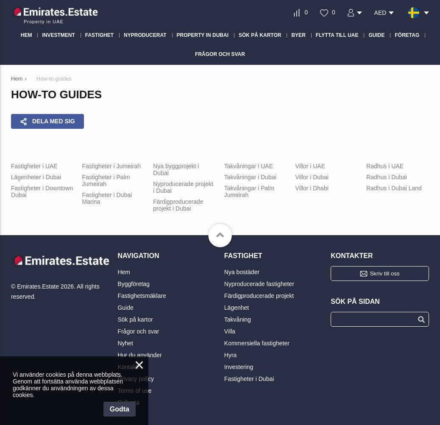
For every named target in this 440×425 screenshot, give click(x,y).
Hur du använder (139, 355)
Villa (229, 331)
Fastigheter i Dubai (249, 378)
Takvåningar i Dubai (250, 177)
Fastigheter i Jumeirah (111, 166)
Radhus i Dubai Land (394, 188)
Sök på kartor (135, 319)
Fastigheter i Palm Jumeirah (106, 180)
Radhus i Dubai (386, 177)
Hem (123, 272)
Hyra (230, 355)
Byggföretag (133, 284)
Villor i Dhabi (311, 188)
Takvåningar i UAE (248, 166)
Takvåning (237, 319)
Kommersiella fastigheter (257, 343)
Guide (125, 307)
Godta (119, 409)
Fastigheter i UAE (34, 166)
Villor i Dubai (311, 177)
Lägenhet (236, 307)
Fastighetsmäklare (141, 295)
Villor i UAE (310, 166)
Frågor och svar (138, 331)
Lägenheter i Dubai (36, 177)
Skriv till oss (384, 273)
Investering (238, 367)
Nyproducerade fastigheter (259, 284)
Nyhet (125, 343)
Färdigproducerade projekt (259, 295)
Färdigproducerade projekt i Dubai (178, 205)
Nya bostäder (241, 272)
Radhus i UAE (385, 166)
